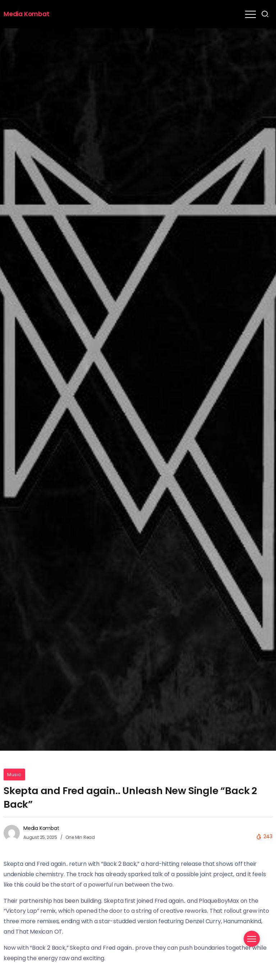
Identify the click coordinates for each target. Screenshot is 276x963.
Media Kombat (27, 14)
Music (14, 774)
